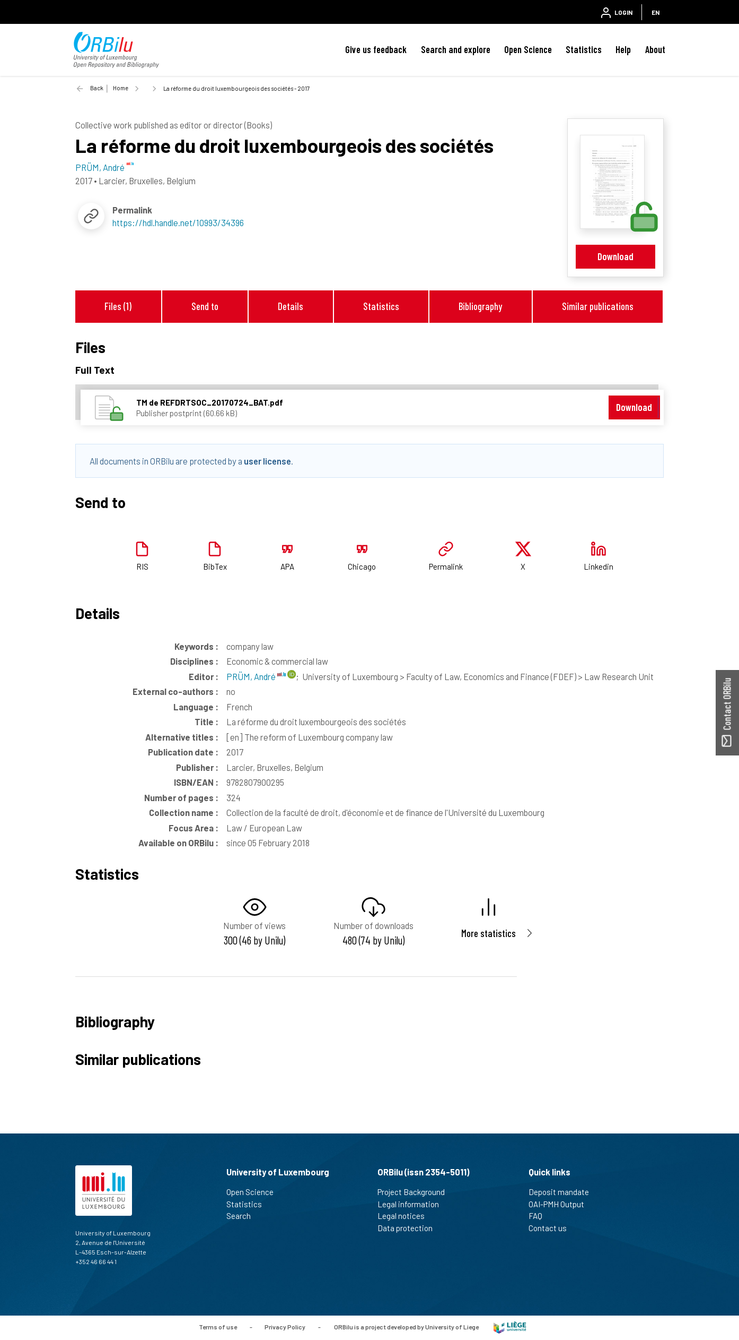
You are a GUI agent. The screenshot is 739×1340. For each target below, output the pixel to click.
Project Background (415, 1192)
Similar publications (598, 306)
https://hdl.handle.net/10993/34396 (178, 222)
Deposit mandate (563, 1192)
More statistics (488, 933)
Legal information (412, 1204)
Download (615, 256)
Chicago (362, 566)
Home (120, 87)
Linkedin (598, 566)
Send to (204, 306)
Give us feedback (376, 49)
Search (243, 1216)
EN (655, 12)
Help (623, 49)
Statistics (584, 49)
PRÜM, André (256, 676)
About (655, 49)
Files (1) (117, 306)
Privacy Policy (285, 1326)
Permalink (446, 566)
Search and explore (455, 49)
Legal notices (405, 1216)
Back (96, 87)
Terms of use (218, 1326)
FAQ (540, 1216)
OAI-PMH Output (561, 1204)
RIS (142, 566)
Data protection (409, 1228)
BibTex (215, 566)
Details (290, 306)
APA (287, 566)
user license (267, 461)
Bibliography (480, 306)
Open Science (528, 49)
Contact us (552, 1228)
